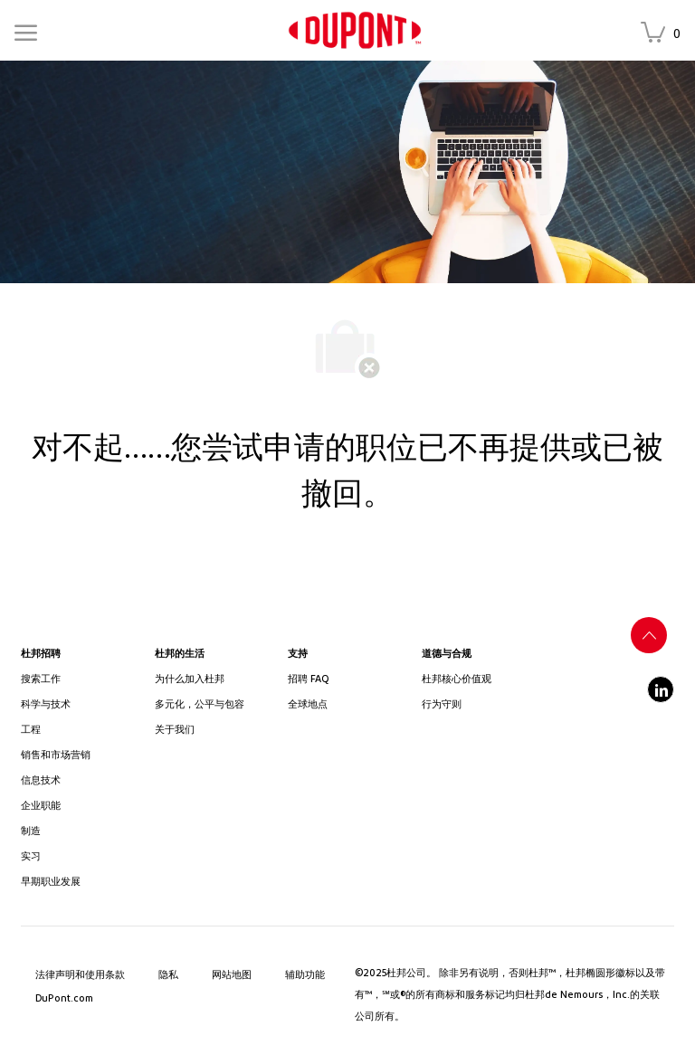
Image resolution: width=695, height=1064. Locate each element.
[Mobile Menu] (25, 29)
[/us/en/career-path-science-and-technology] (80, 705)
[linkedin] (660, 689)
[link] (355, 30)
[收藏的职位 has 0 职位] (664, 34)
